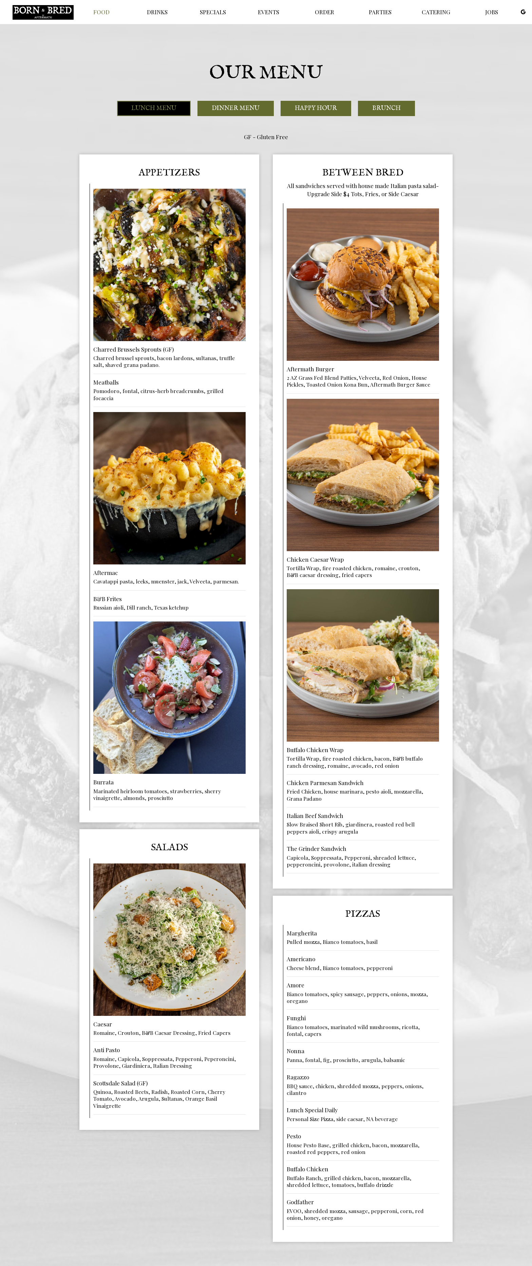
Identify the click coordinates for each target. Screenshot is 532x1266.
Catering (436, 11)
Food (101, 11)
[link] (43, 12)
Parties (380, 11)
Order (324, 11)
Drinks (157, 11)
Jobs (491, 11)
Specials (213, 11)
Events (268, 11)
